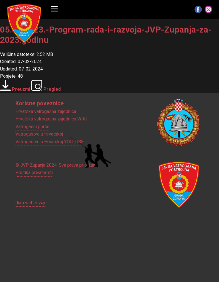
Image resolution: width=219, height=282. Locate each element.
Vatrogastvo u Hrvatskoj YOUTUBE (49, 141)
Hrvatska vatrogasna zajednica (45, 111)
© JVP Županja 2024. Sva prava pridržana (56, 165)
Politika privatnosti (34, 172)
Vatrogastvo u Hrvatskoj (39, 134)
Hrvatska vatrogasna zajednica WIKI (51, 119)
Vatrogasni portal (32, 126)
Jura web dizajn (30, 203)
